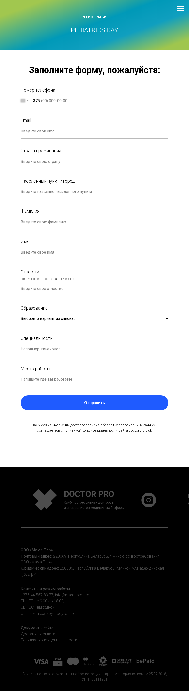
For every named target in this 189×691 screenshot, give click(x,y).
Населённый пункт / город (48, 181)
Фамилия (30, 211)
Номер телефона (38, 90)
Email (26, 120)
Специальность (37, 338)
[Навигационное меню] (180, 8)
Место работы (35, 368)
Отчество (30, 271)
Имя (25, 241)
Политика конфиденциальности (49, 640)
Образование (34, 308)
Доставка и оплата (38, 634)
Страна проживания (41, 150)
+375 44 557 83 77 (37, 595)
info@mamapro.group (74, 595)
